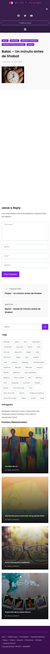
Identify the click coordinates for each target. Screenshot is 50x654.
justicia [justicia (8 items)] (14, 362)
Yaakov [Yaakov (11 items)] (23, 398)
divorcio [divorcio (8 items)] (6, 352)
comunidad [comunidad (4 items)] (7, 347)
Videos (30, 44)
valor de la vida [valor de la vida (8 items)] (9, 393)
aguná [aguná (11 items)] (17, 342)
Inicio (3, 637)
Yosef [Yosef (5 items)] (42, 398)
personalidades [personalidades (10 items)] (31, 372)
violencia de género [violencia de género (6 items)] (36, 393)
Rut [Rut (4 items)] (29, 378)
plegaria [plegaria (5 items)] (6, 378)
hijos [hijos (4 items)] (27, 357)
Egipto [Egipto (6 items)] (28, 352)
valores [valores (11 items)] (22, 393)
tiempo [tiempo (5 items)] (6, 388)
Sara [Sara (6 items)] (5, 383)
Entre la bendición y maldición (17, 562)
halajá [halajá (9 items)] (18, 357)
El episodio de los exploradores (18, 612)
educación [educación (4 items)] (18, 352)
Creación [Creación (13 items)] (19, 347)
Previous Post (13, 289)
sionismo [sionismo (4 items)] (26, 383)
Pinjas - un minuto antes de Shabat (23, 293)
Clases (5, 640)
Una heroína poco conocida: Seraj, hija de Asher (24, 516)
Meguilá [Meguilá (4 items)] (18, 367)
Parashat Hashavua (29, 40)
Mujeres (20, 640)
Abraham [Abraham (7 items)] (6, 342)
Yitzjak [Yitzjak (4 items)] (33, 398)
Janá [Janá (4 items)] (5, 362)
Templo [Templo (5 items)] (37, 383)
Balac (5, 40)
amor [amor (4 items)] (26, 342)
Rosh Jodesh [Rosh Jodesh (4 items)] (19, 378)
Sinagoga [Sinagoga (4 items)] (14, 383)
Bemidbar (14, 40)
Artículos (39, 640)
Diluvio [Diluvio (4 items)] (30, 347)
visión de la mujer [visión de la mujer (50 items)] (9, 398)
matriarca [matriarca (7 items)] (7, 367)
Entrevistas (29, 640)
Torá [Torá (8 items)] (30, 388)
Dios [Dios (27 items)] (38, 347)
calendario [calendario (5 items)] (36, 342)
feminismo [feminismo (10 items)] (7, 357)
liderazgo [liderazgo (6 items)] (25, 362)
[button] (25, 29)
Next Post (11, 304)
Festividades (24, 637)
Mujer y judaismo (13, 470)
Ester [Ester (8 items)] (37, 352)
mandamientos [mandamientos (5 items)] (38, 362)
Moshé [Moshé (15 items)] (5, 372)
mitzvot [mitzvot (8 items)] (39, 367)
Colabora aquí (12, 637)
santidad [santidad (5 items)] (38, 378)
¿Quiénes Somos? (9, 643)
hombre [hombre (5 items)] (36, 357)
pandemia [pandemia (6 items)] (16, 372)
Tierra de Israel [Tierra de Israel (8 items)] (18, 388)
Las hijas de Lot (11, 466)
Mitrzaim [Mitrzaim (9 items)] (29, 367)
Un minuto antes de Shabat (13, 44)
